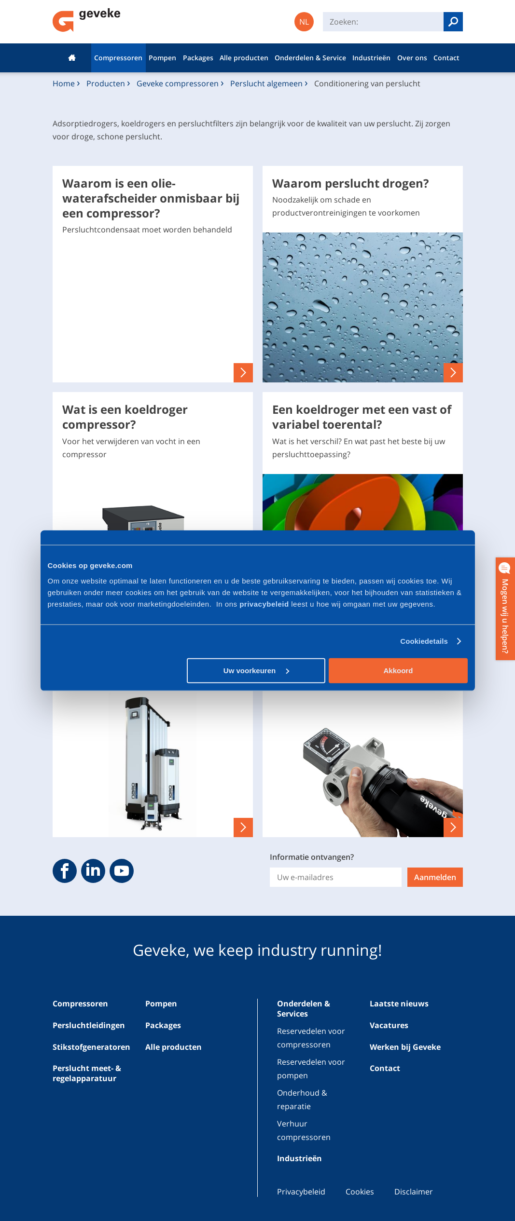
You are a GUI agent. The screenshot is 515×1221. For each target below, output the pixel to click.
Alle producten (244, 57)
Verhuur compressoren (304, 1130)
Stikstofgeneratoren (91, 1047)
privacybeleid (265, 603)
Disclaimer (413, 1191)
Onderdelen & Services (303, 1008)
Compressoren (118, 57)
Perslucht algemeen (266, 83)
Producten (105, 83)
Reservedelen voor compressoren (311, 1037)
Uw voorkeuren (256, 670)
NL (304, 21)
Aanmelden (435, 877)
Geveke (87, 20)
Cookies (360, 1191)
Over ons (412, 57)
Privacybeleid (301, 1191)
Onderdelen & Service (310, 57)
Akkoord (398, 670)
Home (72, 57)
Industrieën (371, 57)
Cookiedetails (424, 641)
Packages (198, 57)
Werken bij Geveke (405, 1047)
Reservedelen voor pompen (311, 1068)
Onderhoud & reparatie (302, 1099)
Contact (446, 57)
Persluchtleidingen (89, 1025)
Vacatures (389, 1025)
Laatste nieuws (399, 1003)
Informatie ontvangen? (312, 857)
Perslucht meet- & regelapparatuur (87, 1073)
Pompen (162, 57)
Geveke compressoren (178, 83)
